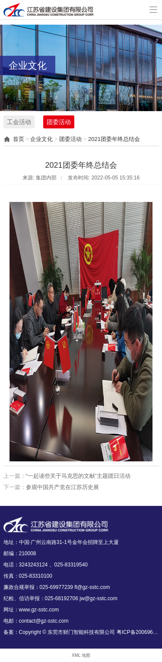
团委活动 (59, 121)
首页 (18, 139)
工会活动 (19, 121)
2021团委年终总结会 (114, 139)
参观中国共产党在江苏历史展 (62, 487)
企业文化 (41, 139)
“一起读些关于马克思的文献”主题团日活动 (78, 476)
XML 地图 (81, 655)
